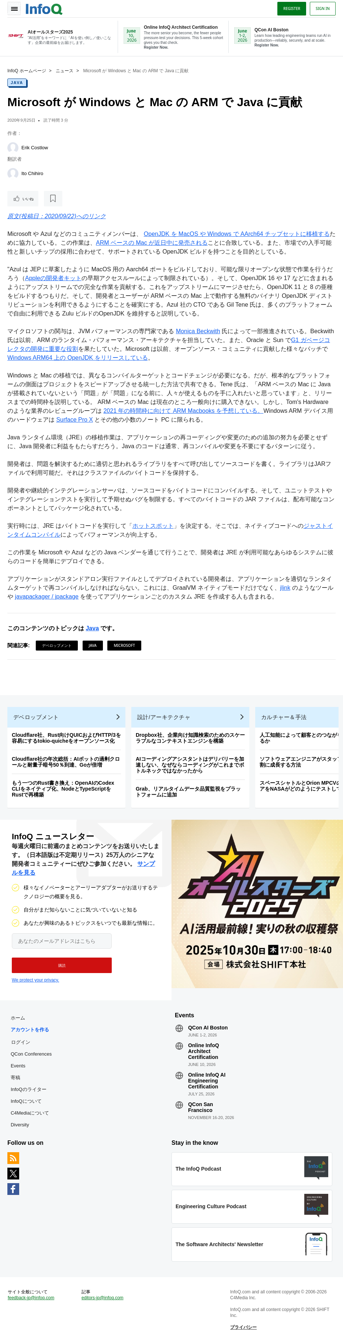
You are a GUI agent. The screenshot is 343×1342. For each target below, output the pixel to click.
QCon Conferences (31, 1054)
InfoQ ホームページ (26, 70)
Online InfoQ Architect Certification (203, 1051)
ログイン (20, 1042)
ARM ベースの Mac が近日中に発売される (152, 243)
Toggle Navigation (14, 8)
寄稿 (15, 1077)
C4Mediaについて (30, 1113)
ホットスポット (153, 526)
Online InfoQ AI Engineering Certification (206, 1081)
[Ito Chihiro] (12, 173)
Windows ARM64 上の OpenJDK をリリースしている (77, 358)
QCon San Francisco (200, 1107)
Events (18, 1066)
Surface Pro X (74, 419)
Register (291, 8)
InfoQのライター (28, 1089)
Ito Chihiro (32, 173)
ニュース (64, 70)
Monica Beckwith (198, 331)
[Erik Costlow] (12, 147)
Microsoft (124, 645)
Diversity (20, 1124)
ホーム (18, 1018)
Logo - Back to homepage (44, 8)
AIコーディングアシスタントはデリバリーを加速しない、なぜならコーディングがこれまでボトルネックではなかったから (190, 765)
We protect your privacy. (35, 980)
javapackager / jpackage (47, 596)
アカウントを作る (30, 1029)
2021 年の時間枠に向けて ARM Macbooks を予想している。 (183, 411)
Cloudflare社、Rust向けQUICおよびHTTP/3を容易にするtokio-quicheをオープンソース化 (66, 738)
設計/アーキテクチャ (163, 717)
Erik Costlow (34, 147)
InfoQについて (26, 1101)
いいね (28, 198)
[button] (62, 965)
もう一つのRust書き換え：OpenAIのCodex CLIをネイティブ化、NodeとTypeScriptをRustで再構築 (63, 789)
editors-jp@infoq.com (103, 1297)
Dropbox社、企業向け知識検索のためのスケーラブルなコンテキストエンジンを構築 (190, 738)
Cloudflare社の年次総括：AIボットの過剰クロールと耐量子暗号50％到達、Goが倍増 (66, 762)
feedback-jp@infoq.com (31, 1297)
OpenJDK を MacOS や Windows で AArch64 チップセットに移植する (237, 234)
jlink (285, 588)
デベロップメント (57, 645)
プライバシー (243, 1327)
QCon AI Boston (208, 1028)
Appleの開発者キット (53, 278)
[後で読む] (53, 198)
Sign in (323, 8)
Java (17, 82)
